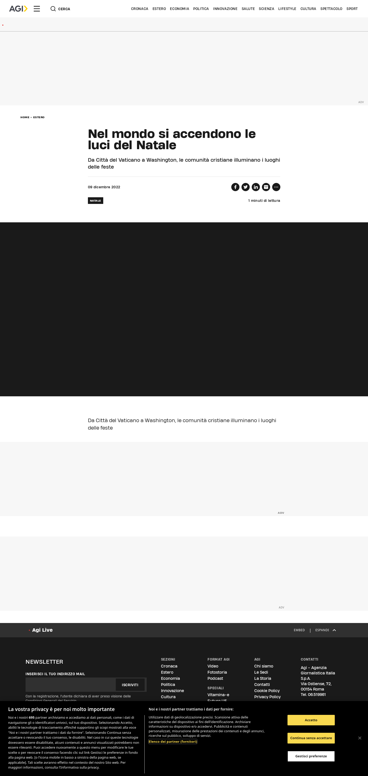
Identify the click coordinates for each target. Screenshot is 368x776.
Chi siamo (263, 666)
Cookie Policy (267, 690)
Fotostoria (217, 672)
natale (95, 200)
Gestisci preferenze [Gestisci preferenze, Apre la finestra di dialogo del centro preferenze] (311, 756)
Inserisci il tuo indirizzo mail (55, 673)
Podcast (215, 678)
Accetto (311, 720)
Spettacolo (331, 8)
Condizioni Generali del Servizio (51, 701)
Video (213, 666)
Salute (248, 8)
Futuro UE (217, 700)
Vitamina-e (218, 694)
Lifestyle (287, 8)
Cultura (308, 8)
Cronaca (139, 8)
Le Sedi (261, 672)
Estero (159, 8)
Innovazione (225, 8)
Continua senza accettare (311, 738)
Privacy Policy (267, 696)
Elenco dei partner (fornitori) (173, 741)
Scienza (266, 8)
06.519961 (317, 694)
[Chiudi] (359, 738)
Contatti (262, 684)
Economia (179, 8)
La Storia (262, 678)
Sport (352, 8)
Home (24, 117)
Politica (201, 8)
